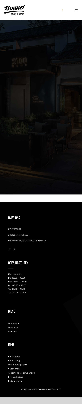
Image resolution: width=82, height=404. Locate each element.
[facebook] (9, 249)
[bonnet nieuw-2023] (14, 6)
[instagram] (14, 249)
